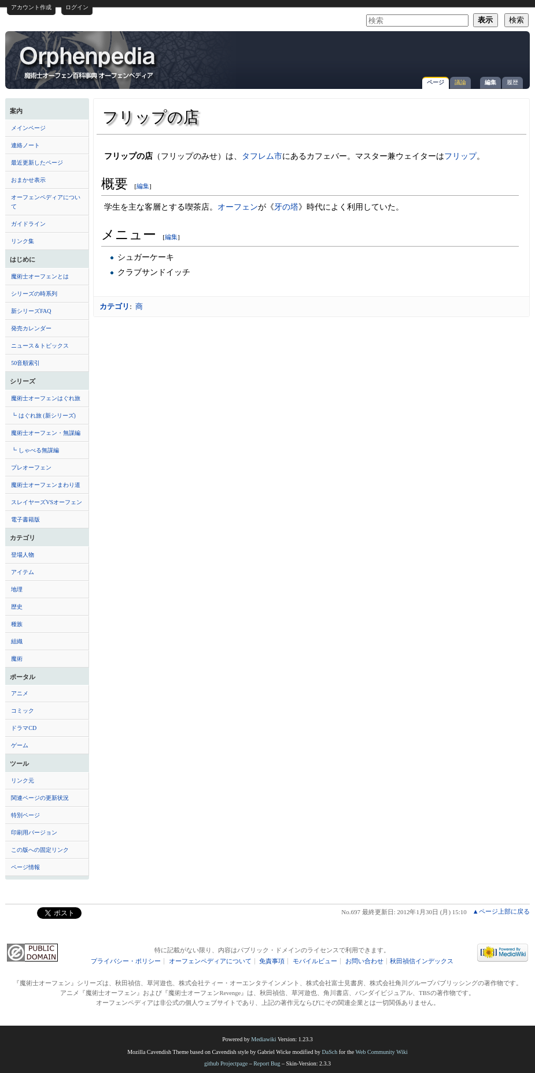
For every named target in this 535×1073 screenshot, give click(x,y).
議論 (460, 82)
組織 (17, 641)
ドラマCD (23, 728)
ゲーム (19, 745)
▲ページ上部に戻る (501, 911)
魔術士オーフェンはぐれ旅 (45, 398)
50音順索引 (25, 363)
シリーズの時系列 (34, 293)
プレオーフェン (31, 467)
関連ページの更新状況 (40, 798)
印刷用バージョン (34, 832)
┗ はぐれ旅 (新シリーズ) (43, 415)
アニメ (19, 693)
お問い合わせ (364, 961)
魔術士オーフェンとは (40, 276)
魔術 (17, 658)
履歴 (512, 82)
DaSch (330, 1052)
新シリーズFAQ (31, 311)
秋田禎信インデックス (421, 961)
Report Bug (266, 1063)
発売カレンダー (31, 328)
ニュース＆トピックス (40, 345)
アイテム (22, 572)
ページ (435, 82)
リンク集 (22, 241)
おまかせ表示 (28, 180)
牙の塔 (286, 206)
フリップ (460, 156)
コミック (22, 710)
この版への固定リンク (40, 850)
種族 (17, 624)
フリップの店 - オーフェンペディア (88, 61)
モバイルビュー (315, 961)
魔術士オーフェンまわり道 (45, 485)
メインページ (28, 128)
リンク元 (22, 780)
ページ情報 (25, 867)
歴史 (17, 606)
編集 (490, 82)
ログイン (76, 7)
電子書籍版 (25, 519)
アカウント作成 (31, 7)
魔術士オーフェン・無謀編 (45, 433)
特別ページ (25, 815)
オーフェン (237, 206)
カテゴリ (114, 306)
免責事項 (272, 961)
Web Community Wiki (381, 1052)
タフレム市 (262, 156)
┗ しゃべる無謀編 (35, 450)
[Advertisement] (388, 54)
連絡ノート (25, 145)
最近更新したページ (37, 162)
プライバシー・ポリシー (126, 961)
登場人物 (22, 555)
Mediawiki (263, 1039)
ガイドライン (28, 224)
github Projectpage (226, 1063)
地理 (17, 589)
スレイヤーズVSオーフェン (46, 502)
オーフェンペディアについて (45, 202)
